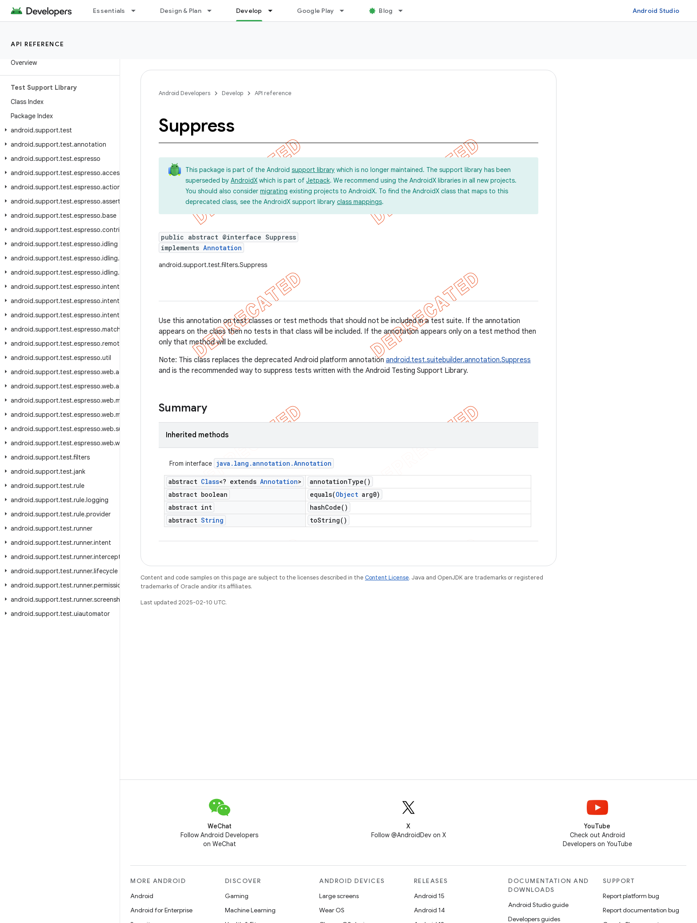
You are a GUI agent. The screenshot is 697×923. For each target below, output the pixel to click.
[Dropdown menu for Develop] (274, 10)
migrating (274, 191)
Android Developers (184, 93)
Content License (387, 577)
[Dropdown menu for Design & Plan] (213, 10)
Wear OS (331, 910)
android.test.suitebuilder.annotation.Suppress (458, 360)
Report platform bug (631, 896)
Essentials (109, 11)
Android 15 (429, 896)
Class (210, 481)
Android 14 (429, 910)
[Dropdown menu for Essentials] (137, 10)
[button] (58, 130)
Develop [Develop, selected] (249, 11)
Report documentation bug (641, 910)
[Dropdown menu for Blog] (405, 10)
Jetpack (318, 180)
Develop (232, 93)
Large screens (339, 896)
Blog (386, 11)
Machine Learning (250, 910)
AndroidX (244, 180)
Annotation (222, 248)
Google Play (315, 11)
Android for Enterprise (161, 910)
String (212, 520)
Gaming (236, 896)
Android (141, 896)
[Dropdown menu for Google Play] (346, 10)
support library (313, 170)
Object (347, 494)
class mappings (359, 202)
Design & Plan (180, 11)
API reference (37, 44)
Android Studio (656, 11)
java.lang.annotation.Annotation (274, 463)
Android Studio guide (538, 905)
